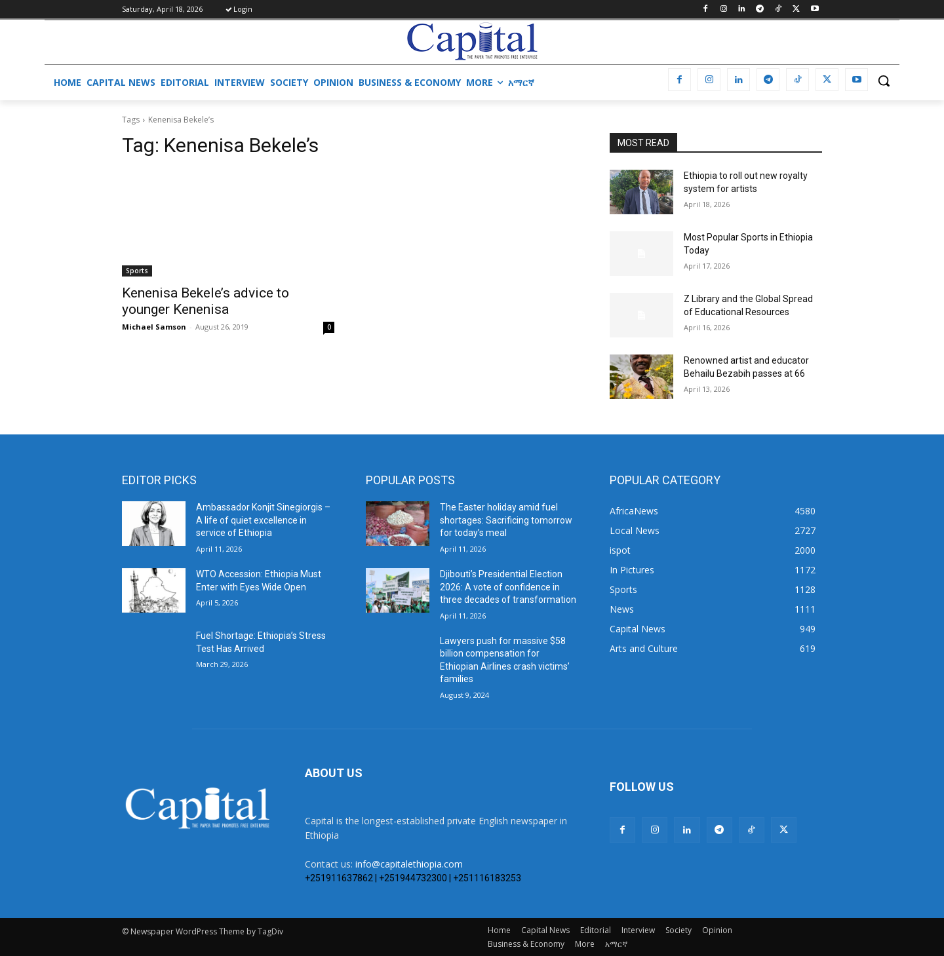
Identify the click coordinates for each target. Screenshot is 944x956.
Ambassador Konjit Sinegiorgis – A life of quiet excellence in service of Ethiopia (263, 520)
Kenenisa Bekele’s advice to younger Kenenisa (205, 301)
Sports (137, 270)
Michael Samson (154, 327)
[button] (883, 80)
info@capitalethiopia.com (409, 864)
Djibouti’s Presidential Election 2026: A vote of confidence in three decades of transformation (508, 587)
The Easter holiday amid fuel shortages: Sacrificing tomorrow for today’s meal (506, 520)
